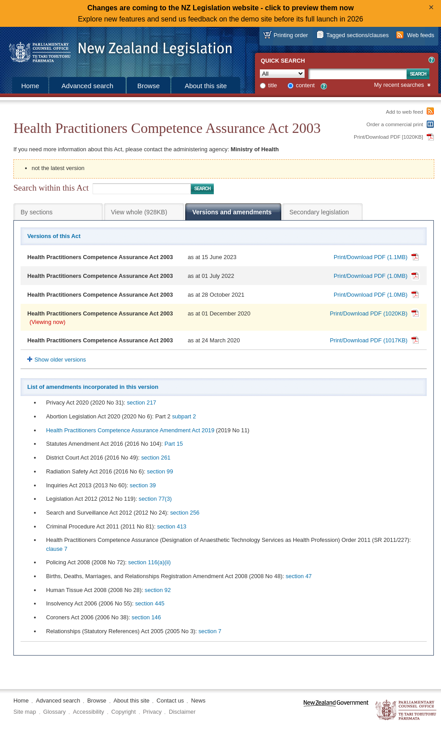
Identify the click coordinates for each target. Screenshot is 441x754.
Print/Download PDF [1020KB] (388, 137)
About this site (206, 85)
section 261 (155, 457)
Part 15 (174, 443)
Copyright (123, 711)
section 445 (149, 603)
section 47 (299, 576)
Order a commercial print (394, 124)
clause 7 (57, 548)
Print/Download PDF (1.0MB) (370, 276)
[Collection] (282, 73)
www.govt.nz (336, 710)
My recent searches (399, 85)
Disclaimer (182, 711)
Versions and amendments (231, 212)
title (272, 85)
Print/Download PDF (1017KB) (368, 340)
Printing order (291, 35)
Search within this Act (51, 187)
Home (30, 85)
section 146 (146, 617)
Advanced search (88, 85)
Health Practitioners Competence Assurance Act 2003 (100, 257)
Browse (148, 85)
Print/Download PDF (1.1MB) (370, 257)
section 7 (210, 631)
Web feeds (420, 35)
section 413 (171, 526)
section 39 (143, 485)
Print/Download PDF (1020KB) (368, 313)
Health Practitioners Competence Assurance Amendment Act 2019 (130, 430)
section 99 (160, 471)
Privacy (152, 711)
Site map (24, 711)
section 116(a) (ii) (149, 562)
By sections (37, 212)
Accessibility (88, 711)
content (305, 85)
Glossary (54, 711)
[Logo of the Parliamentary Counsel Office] (116, 49)
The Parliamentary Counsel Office (406, 710)
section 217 (141, 402)
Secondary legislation (319, 212)
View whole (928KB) (139, 212)
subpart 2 (184, 416)
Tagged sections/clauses (358, 35)
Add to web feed (404, 112)
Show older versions (60, 359)
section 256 (184, 512)
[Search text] (357, 73)
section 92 (158, 590)
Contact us (170, 700)
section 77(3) (155, 498)
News (198, 700)
